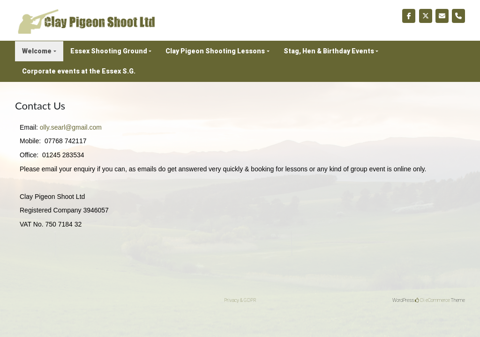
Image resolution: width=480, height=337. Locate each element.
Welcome (37, 51)
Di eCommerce (432, 300)
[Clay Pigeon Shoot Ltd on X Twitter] (425, 16)
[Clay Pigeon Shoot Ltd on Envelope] (442, 16)
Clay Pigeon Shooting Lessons (215, 51)
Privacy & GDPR (240, 300)
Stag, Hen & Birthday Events (329, 51)
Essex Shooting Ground (108, 51)
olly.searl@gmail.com (71, 127)
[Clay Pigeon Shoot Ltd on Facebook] (408, 16)
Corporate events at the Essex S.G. (78, 71)
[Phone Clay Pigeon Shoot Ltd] (458, 16)
